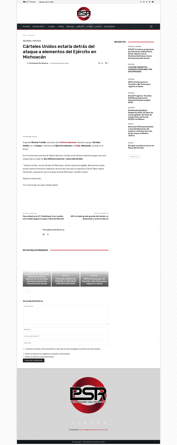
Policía (130, 124)
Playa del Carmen (36, 270)
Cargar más (134, 156)
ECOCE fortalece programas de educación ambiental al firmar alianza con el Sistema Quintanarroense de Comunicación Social (37, 279)
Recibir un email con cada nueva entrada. (39, 358)
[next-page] (28, 291)
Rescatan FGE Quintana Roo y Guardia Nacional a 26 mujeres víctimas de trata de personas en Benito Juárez (140, 131)
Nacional (31, 35)
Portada (36, 41)
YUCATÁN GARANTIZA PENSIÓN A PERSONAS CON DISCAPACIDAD (66, 282)
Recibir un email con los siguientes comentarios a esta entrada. (47, 355)
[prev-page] (24, 291)
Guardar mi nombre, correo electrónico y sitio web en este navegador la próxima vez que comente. (63, 350)
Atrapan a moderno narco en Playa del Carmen (141, 147)
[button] (151, 26)
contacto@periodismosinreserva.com (94, 431)
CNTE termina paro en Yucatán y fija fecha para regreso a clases (94, 282)
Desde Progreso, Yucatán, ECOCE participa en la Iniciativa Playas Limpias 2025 (140, 99)
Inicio (25, 35)
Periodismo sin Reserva (38, 63)
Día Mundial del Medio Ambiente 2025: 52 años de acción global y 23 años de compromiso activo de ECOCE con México (140, 114)
